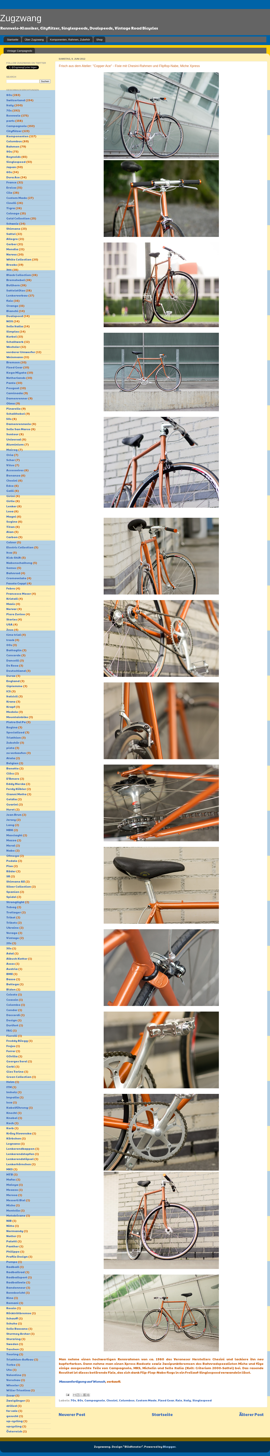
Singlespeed (202, 1400)
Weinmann (14, 357)
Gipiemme (14, 686)
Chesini (112, 1400)
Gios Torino (15, 1071)
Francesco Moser (18, 593)
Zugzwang (21, 18)
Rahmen (12, 146)
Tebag (11, 907)
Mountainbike (17, 717)
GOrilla (12, 1056)
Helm (10, 1082)
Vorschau (13, 1380)
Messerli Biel (15, 1200)
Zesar (10, 1395)
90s (9, 151)
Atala (10, 758)
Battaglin (14, 650)
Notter (11, 1236)
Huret (10, 809)
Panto (11, 383)
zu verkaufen (16, 753)
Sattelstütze (15, 290)
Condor (11, 1010)
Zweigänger (15, 1400)
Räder (11, 871)
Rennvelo (13, 115)
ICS (8, 691)
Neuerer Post (72, 1414)
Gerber (11, 244)
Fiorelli (11, 1036)
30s (9, 948)
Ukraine (12, 927)
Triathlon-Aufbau (19, 1359)
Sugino (11, 521)
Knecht (11, 1113)
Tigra (10, 208)
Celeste (11, 994)
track (10, 640)
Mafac (11, 1179)
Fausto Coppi (16, 583)
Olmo (10, 403)
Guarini (12, 804)
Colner (11, 542)
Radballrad (15, 1272)
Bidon (11, 989)
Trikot (10, 917)
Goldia (11, 799)
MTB (9, 1174)
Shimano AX (15, 881)
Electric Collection (19, 547)
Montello (13, 1210)
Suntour (12, 434)
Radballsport (16, 1277)
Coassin (12, 1000)
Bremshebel (15, 280)
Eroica (11, 187)
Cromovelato (16, 578)
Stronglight (15, 902)
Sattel (11, 234)
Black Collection (18, 275)
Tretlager (13, 912)
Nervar (11, 609)
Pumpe (11, 1262)
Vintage (12, 938)
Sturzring (13, 1339)
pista (10, 748)
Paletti (11, 1241)
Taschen (12, 1349)
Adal (10, 953)
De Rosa (12, 665)
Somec (11, 568)
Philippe (13, 1251)
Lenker (11, 506)
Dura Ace (13, 177)
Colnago (12, 213)
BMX (9, 974)
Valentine (13, 1375)
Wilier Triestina (18, 1390)
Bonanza (13, 475)
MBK (9, 830)
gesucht (12, 1416)
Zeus (9, 629)
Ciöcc (10, 773)
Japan (11, 167)
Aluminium (15, 444)
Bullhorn (13, 285)
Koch (10, 1123)
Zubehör (12, 742)
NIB (9, 1221)
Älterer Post (251, 1414)
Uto (9, 1370)
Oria (9, 455)
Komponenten (17, 136)
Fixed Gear (166, 1400)
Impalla (12, 1097)
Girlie (10, 501)
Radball (12, 1267)
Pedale (11, 861)
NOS (9, 321)
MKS (9, 1169)
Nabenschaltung (19, 563)
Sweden (12, 1344)
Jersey (11, 820)
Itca (9, 552)
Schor (10, 460)
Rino (9, 1298)
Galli (10, 491)
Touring (12, 1354)
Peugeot (12, 388)
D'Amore (12, 778)
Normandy (14, 1231)
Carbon (12, 537)
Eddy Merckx (15, 784)
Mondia (12, 249)
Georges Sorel (16, 1061)
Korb (10, 1128)
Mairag (12, 450)
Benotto (12, 768)
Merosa (11, 1195)
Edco (10, 486)
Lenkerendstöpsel (20, 1159)
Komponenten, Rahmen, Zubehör (70, 39)
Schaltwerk (14, 342)
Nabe (10, 850)
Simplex (12, 331)
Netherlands (16, 378)
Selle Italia (14, 326)
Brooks (11, 264)
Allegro (12, 239)
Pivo (9, 866)
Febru (10, 588)
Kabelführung (17, 1107)
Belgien (12, 763)
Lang (10, 825)
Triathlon (13, 737)
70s (73, 1400)
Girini (10, 496)
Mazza (11, 840)
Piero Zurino (15, 614)
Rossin (11, 1308)
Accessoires (15, 470)
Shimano (13, 228)
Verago (11, 933)
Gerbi (10, 1066)
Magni (11, 516)
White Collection (18, 259)
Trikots (11, 922)
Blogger (169, 1446)
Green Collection (18, 1077)
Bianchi (12, 311)
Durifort (12, 1025)
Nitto (10, 1226)
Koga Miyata (16, 372)
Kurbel (11, 336)
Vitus (10, 465)
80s (80, 1400)
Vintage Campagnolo (19, 50)
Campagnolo (94, 1400)
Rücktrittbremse (18, 1313)
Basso (10, 979)
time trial (13, 635)
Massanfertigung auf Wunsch (82, 1381)
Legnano (13, 1143)
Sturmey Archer (18, 1334)
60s (9, 172)
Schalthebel (15, 413)
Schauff (12, 1318)
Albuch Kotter (16, 958)
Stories (11, 619)
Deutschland (16, 671)
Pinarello (13, 408)
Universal (13, 439)
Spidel (11, 897)
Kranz (10, 701)
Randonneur (16, 1287)
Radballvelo (16, 1282)
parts (10, 121)
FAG (9, 1030)
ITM (9, 1087)
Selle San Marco (18, 429)
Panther (12, 1246)
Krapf (10, 707)
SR (8, 876)
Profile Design (17, 1256)
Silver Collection (18, 886)
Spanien (12, 892)
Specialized (15, 732)
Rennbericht (15, 1292)
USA (9, 624)
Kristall (12, 598)
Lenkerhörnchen (18, 1164)
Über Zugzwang (34, 39)
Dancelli (12, 660)
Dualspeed (14, 316)
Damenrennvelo (18, 424)
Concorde (13, 655)
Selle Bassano (17, 1328)
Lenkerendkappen (20, 1148)
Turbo (10, 1365)
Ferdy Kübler (16, 789)
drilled (11, 1406)
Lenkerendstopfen (20, 1154)
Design (11, 1020)
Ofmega (12, 856)
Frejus (10, 1046)
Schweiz (12, 223)
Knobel (11, 1118)
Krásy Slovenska (19, 1133)
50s (9, 419)
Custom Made (146, 1400)
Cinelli (11, 203)
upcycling (14, 1426)
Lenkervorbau (17, 295)
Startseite (12, 39)
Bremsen (13, 362)
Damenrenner (17, 398)
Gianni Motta (16, 794)
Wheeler (12, 1385)
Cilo (9, 192)
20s (9, 943)
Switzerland (15, 100)
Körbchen (13, 1138)
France (11, 182)
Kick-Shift (13, 557)
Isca (9, 1102)
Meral (10, 845)
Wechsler (13, 347)
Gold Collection (18, 218)
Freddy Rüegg (17, 1041)
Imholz (11, 1092)
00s (9, 645)
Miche (10, 1205)
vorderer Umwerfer (20, 352)
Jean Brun (13, 814)
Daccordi (13, 1015)
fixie (179, 1400)
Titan (10, 527)
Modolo (12, 712)
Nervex (11, 254)
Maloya (12, 1185)
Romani (12, 1303)
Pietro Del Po (16, 722)
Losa (10, 511)
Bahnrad (13, 573)
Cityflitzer (14, 131)
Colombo (13, 1005)
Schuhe (11, 1323)
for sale (12, 1411)
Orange (12, 306)
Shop (99, 39)
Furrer (10, 1051)
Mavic (10, 604)
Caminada (14, 393)
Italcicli (12, 696)
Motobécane (15, 1215)
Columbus (126, 1400)
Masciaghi (14, 835)
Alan (10, 532)
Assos (10, 963)
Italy (187, 1400)
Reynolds (13, 157)
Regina (11, 727)
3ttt (9, 270)
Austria (12, 969)
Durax (10, 676)
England (13, 681)
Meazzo (12, 1190)
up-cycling (14, 1421)
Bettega (12, 984)
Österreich (14, 1431)
